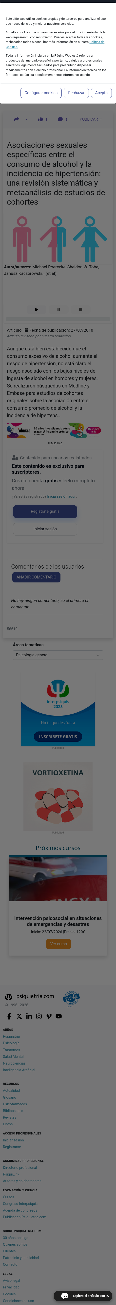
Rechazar (76, 92)
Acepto (101, 92)
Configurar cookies (41, 92)
